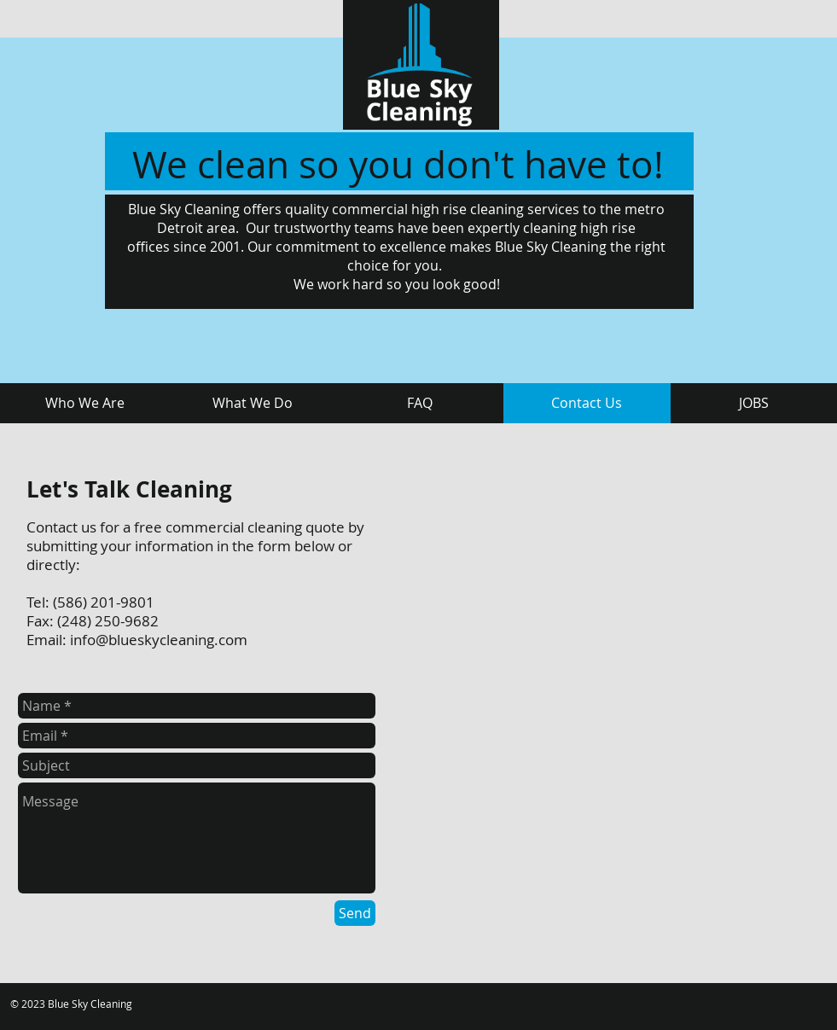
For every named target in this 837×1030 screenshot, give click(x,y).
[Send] (354, 913)
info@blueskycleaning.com (158, 639)
